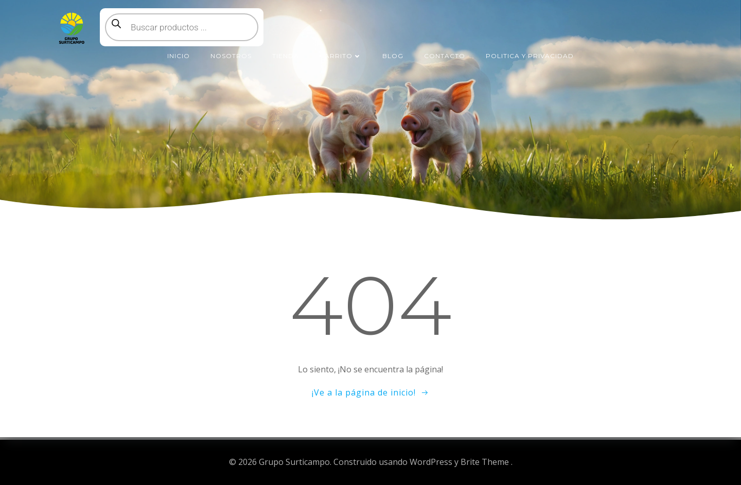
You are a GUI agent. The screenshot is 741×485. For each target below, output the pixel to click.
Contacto (444, 56)
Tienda (285, 56)
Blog (392, 56)
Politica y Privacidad (530, 56)
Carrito (341, 56)
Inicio (178, 56)
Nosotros (231, 56)
